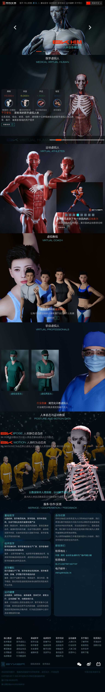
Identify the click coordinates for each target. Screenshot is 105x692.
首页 (21, 3)
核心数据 (28, 3)
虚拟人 (19, 638)
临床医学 (53, 3)
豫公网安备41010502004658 (12, 684)
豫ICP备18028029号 (9, 680)
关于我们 (78, 3)
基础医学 (44, 3)
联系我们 (97, 638)
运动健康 (70, 3)
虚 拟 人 (36, 3)
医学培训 (61, 3)
